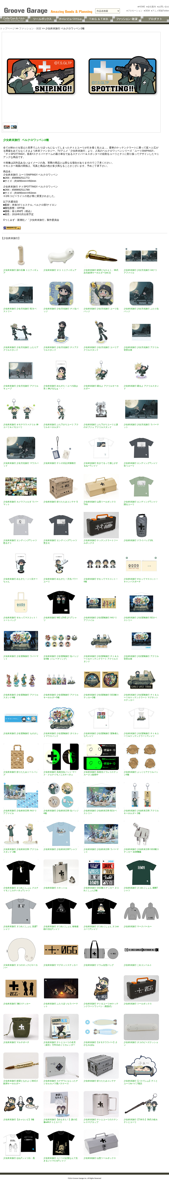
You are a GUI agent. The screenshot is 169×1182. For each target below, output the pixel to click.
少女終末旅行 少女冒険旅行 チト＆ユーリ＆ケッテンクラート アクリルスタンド (101, 659)
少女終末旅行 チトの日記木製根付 (59, 463)
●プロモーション (134, 10)
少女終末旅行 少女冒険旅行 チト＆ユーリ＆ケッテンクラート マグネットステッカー (141, 697)
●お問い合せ (163, 6)
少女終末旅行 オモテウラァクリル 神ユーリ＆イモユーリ (20, 425)
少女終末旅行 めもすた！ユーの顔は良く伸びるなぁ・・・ (60, 387)
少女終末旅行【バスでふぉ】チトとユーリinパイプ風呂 (141, 1082)
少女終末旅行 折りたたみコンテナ (100, 1081)
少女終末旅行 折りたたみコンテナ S (60, 502)
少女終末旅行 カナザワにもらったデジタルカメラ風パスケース (60, 1082)
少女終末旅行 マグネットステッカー (60, 965)
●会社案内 (151, 6)
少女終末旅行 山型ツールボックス (100, 1158)
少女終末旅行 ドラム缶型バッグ (99, 965)
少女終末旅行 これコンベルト (138, 965)
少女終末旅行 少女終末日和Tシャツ (60, 849)
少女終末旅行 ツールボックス (138, 1003)
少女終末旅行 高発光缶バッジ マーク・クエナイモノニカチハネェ (59, 773)
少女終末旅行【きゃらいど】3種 (18, 1119)
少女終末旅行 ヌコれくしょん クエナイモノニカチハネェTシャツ (20, 889)
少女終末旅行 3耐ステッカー (16, 1003)
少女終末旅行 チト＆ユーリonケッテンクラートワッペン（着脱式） (101, 1005)
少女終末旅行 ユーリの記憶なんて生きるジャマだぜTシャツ (60, 1159)
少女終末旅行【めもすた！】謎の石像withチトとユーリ (60, 1120)
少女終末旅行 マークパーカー (138, 926)
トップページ (7, 28)
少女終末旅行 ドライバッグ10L (138, 540)
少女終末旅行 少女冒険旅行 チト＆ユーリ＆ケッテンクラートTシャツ (141, 734)
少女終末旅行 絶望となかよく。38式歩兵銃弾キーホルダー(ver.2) (101, 271)
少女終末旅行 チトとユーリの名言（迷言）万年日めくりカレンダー (59, 1043)
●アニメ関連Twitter (160, 10)
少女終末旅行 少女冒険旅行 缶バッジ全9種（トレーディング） (61, 657)
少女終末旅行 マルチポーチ (16, 1042)
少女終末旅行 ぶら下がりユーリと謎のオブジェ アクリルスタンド (101, 425)
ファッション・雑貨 (30, 28)
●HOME (141, 6)
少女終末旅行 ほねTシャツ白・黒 (19, 1158)
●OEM (147, 10)
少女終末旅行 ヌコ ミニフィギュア (59, 270)
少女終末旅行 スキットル (55, 888)
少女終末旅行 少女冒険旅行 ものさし (20, 733)
